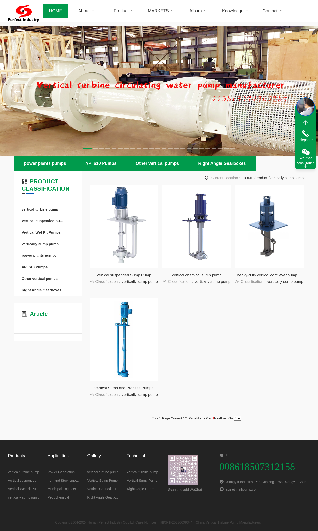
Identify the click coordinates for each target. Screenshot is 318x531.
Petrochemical (58, 497)
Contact (273, 10)
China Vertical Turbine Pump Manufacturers (228, 522)
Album (199, 10)
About (87, 10)
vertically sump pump (287, 178)
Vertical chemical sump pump (196, 275)
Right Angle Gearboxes (222, 163)
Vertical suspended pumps (44, 221)
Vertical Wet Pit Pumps (41, 232)
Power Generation (61, 472)
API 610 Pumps (100, 163)
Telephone (305, 140)
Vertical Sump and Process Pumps (123, 388)
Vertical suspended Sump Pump (124, 275)
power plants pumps (45, 163)
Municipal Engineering (64, 489)
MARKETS (161, 10)
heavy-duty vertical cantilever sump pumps (270, 275)
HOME (55, 10)
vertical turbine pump (40, 209)
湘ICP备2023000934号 (176, 522)
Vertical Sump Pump (102, 480)
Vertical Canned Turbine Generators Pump (103, 489)
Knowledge (236, 10)
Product (124, 10)
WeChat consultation (306, 160)
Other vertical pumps (157, 163)
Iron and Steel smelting (64, 480)
